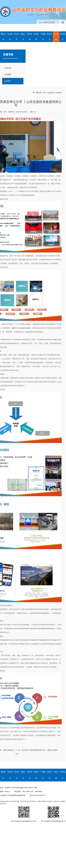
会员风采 (59, 92)
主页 (44, 92)
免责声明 (3, 804)
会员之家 (51, 92)
